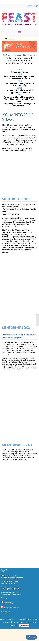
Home (2, 38)
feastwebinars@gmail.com (11, 594)
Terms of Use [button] (18, 622)
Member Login (32, 6)
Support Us (5, 612)
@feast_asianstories (11, 608)
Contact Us (11, 619)
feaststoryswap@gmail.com (11, 589)
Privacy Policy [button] (31, 622)
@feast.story (8, 603)
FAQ (2, 572)
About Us (4, 570)
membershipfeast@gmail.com (12, 578)
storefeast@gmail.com (9, 583)
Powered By (19, 625)
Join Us (3, 614)
